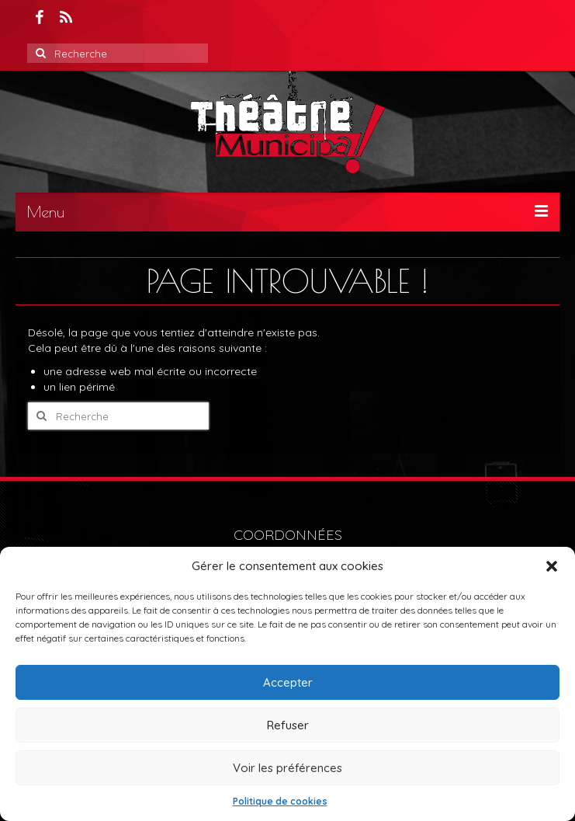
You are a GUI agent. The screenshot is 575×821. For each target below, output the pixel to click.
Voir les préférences (287, 767)
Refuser (288, 725)
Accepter (288, 682)
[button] (551, 566)
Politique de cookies (280, 801)
